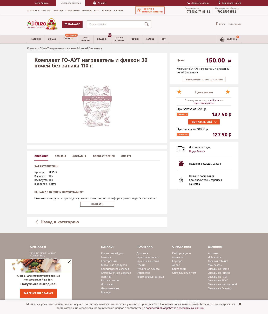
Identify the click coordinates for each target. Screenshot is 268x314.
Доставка (142, 253)
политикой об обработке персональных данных (175, 308)
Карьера (177, 261)
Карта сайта (179, 268)
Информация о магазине (181, 255)
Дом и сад (107, 284)
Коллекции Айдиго (112, 253)
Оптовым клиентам (184, 272)
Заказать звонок (198, 2)
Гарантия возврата (148, 257)
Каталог (72, 24)
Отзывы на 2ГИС (218, 280)
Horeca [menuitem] (150, 39)
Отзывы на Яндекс (219, 272)
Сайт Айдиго (42, 2)
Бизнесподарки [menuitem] (119, 39)
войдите (214, 100)
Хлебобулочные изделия (116, 272)
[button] (150, 10)
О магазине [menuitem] (72, 10)
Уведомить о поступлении (204, 79)
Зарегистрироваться (38, 293)
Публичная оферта (148, 268)
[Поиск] (147, 24)
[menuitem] (68, 39)
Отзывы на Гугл (217, 276)
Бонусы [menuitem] (106, 10)
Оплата (126, 156)
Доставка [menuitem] (33, 10)
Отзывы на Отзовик (220, 288)
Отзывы (60, 156)
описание (41, 156)
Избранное (215, 257)
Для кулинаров (110, 288)
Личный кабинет (218, 261)
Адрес (176, 265)
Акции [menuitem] (135, 39)
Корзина (213, 253)
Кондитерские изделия (115, 268)
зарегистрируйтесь (204, 102)
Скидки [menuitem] (52, 39)
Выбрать (97, 204)
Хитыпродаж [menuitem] (85, 39)
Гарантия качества (148, 261)
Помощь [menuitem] (58, 10)
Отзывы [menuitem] (86, 10)
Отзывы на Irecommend (222, 284)
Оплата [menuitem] (46, 10)
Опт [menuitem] (164, 39)
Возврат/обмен (104, 156)
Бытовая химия (110, 280)
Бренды (105, 292)
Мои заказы (215, 265)
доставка (79, 156)
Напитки (106, 276)
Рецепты (99, 2)
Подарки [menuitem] (104, 38)
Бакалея (106, 257)
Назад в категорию (57, 222)
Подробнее (197, 151)
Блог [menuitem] (97, 10)
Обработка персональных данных (150, 274)
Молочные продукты (114, 265)
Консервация (109, 261)
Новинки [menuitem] (36, 39)
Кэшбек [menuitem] (118, 10)
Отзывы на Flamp (218, 268)
